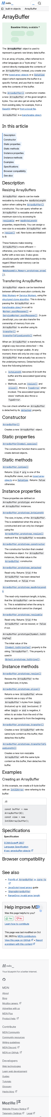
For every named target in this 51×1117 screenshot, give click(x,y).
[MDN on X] (14, 979)
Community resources (13, 1037)
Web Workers (9, 295)
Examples (9, 162)
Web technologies (11, 1066)
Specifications (11, 166)
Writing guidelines (11, 1042)
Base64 (6, 108)
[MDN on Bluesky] (9, 979)
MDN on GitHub (10, 1052)
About (5, 993)
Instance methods (13, 157)
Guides (5, 1076)
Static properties (12, 144)
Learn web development (14, 1071)
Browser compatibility (15, 171)
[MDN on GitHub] (4, 979)
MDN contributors (27, 936)
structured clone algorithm (15, 299)
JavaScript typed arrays (20, 887)
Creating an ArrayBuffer (20, 779)
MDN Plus (7, 1013)
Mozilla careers (10, 1003)
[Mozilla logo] (11, 1102)
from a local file (28, 108)
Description (9, 135)
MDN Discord (9, 1047)
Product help (9, 1018)
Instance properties (14, 153)
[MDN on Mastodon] (19, 979)
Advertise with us (11, 1008)
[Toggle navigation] (45, 3)
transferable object (31, 115)
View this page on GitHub (17, 940)
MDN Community (11, 1032)
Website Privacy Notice (14, 1108)
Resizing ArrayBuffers (19, 190)
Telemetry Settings (12, 1113)
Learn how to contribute (17, 923)
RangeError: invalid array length (24, 895)
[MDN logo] (8, 966)
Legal (29, 1113)
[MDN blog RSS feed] (24, 979)
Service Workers (27, 295)
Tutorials (6, 1081)
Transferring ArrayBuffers (22, 281)
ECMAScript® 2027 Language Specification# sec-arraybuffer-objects (17, 846)
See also (8, 175)
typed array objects (19, 74)
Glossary (6, 1086)
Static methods (11, 148)
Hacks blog (8, 1091)
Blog (4, 998)
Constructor (10, 139)
